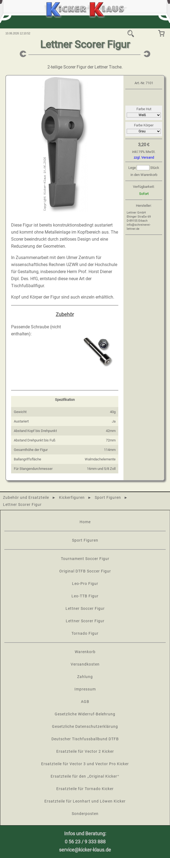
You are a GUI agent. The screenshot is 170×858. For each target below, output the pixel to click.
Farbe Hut (143, 109)
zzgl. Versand (144, 157)
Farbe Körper (143, 125)
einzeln (87, 297)
